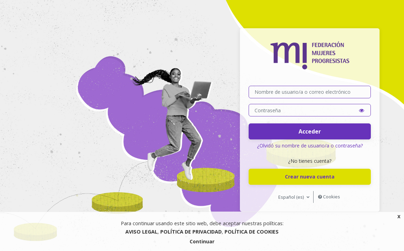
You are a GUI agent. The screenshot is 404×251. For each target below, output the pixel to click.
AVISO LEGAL (141, 231)
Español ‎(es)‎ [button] (291, 197)
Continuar (202, 241)
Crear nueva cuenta (310, 176)
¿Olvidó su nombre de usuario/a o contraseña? (310, 145)
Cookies (329, 196)
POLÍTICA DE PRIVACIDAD (191, 231)
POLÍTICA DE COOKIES (252, 231)
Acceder (310, 131)
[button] (361, 110)
